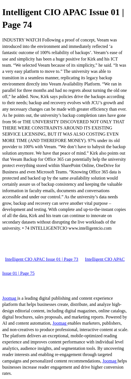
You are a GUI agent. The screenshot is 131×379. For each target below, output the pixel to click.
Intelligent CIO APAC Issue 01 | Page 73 (41, 259)
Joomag (9, 298)
